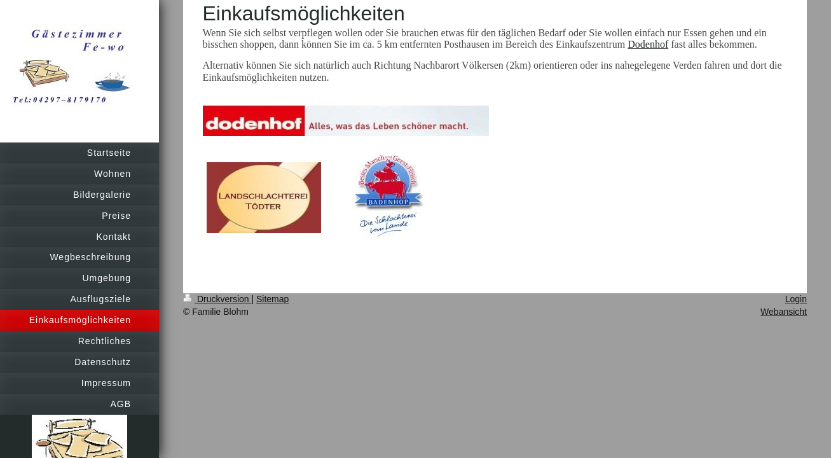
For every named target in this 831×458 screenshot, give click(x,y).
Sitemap (272, 299)
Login (796, 299)
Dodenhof (648, 44)
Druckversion (217, 299)
